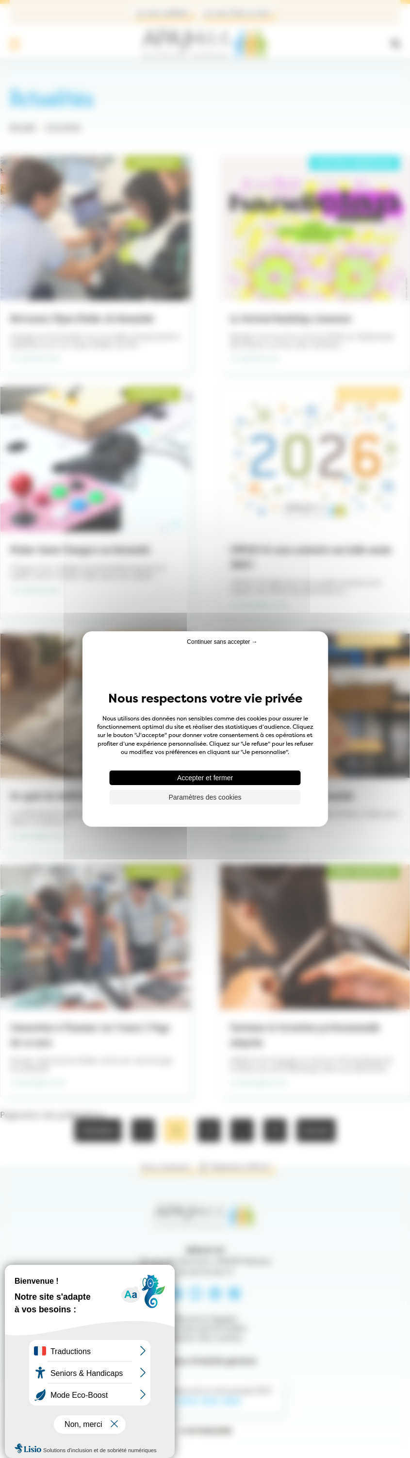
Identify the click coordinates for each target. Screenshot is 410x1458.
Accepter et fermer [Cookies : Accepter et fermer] (205, 778)
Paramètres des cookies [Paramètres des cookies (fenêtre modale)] (204, 797)
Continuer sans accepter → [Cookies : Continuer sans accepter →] (222, 641)
